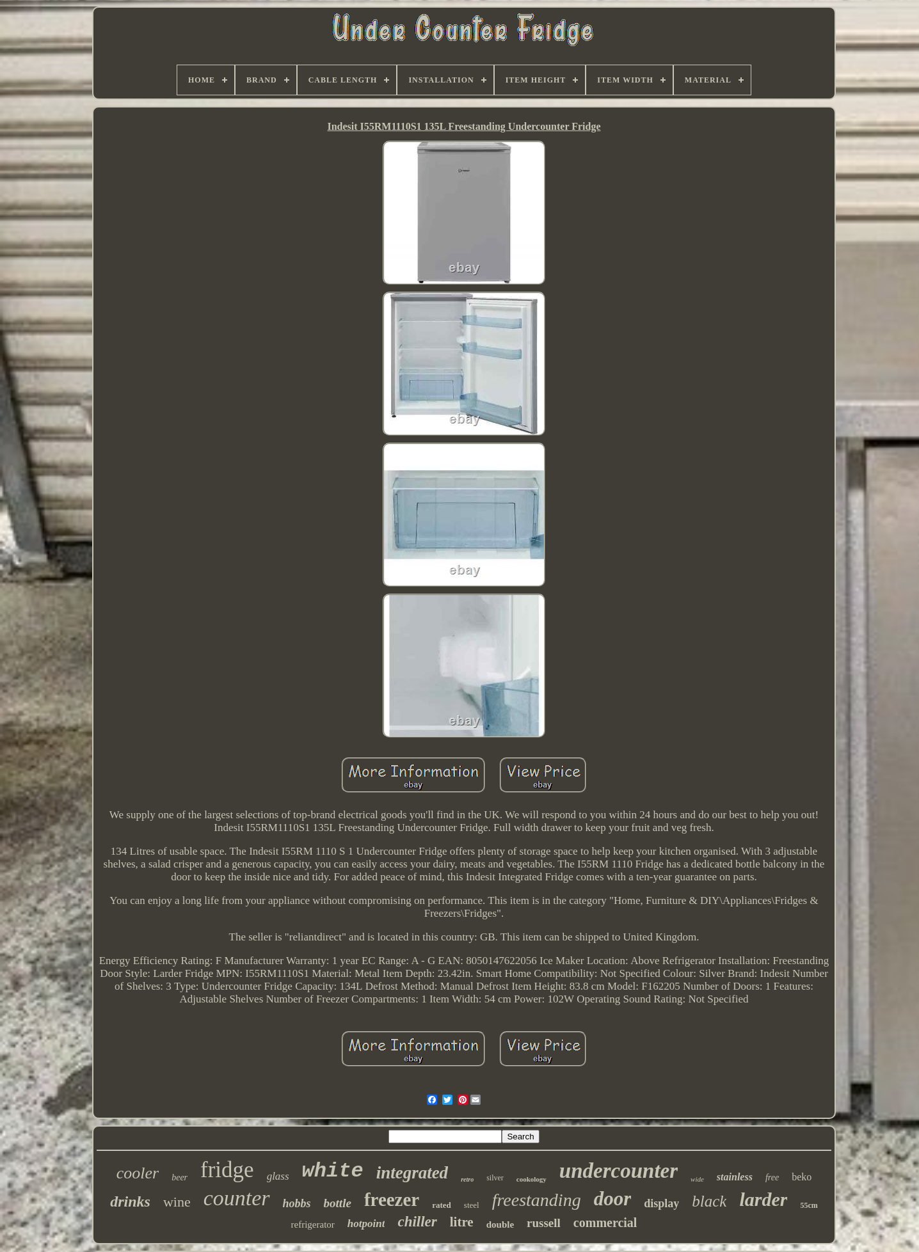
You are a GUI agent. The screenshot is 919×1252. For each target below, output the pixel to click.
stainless (735, 1176)
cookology (531, 1179)
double (500, 1224)
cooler (137, 1173)
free (772, 1177)
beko (801, 1176)
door (613, 1198)
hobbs (297, 1203)
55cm (808, 1205)
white (333, 1171)
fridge (227, 1169)
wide (697, 1179)
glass (278, 1176)
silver (495, 1177)
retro (467, 1179)
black (709, 1201)
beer (180, 1177)
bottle (337, 1203)
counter (237, 1198)
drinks (130, 1201)
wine (177, 1202)
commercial (605, 1223)
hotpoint (366, 1223)
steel (471, 1205)
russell (544, 1223)
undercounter (618, 1170)
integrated (412, 1172)
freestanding (536, 1200)
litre (462, 1222)
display (661, 1203)
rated (441, 1205)
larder (763, 1199)
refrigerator (313, 1224)
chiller (416, 1222)
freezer (391, 1199)
